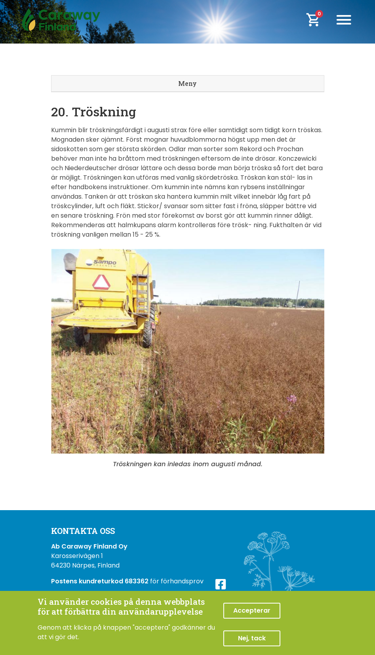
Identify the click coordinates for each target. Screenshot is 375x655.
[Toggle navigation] (343, 19)
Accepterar (251, 610)
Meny (187, 83)
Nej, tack (252, 638)
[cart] (318, 20)
